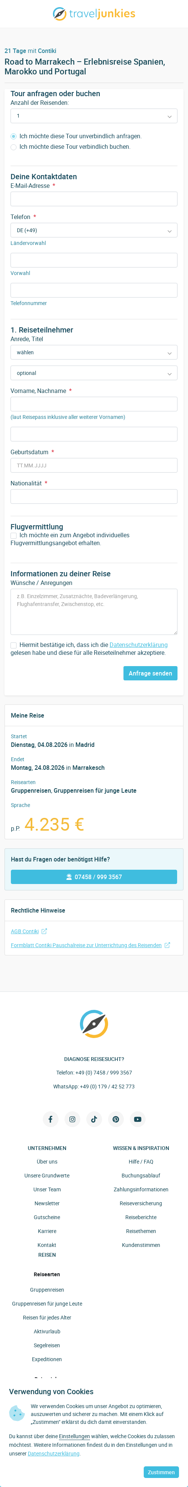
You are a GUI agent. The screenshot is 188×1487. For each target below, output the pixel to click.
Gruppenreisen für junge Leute (95, 790)
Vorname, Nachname (41, 391)
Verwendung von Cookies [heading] (51, 1391)
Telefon (23, 217)
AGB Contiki (29, 931)
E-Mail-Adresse (33, 185)
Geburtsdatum (32, 452)
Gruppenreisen (31, 790)
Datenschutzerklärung (139, 645)
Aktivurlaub (47, 1331)
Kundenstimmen (141, 1244)
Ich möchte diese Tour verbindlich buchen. (71, 147)
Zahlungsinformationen (141, 1189)
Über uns (47, 1161)
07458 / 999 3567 (94, 877)
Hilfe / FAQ (141, 1161)
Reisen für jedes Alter (47, 1317)
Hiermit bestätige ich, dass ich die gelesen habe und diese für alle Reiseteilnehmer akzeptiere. (89, 649)
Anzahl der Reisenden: (40, 102)
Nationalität (29, 483)
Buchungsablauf (141, 1175)
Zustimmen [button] (161, 1472)
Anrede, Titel (27, 339)
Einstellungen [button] (74, 1436)
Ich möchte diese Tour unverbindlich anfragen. (76, 136)
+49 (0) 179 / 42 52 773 (107, 1086)
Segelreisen (47, 1345)
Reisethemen (141, 1231)
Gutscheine (47, 1217)
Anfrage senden (150, 673)
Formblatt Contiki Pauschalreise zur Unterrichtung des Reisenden (90, 945)
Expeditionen (47, 1359)
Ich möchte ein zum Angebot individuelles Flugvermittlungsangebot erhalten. (70, 539)
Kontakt (47, 1244)
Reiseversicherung (141, 1203)
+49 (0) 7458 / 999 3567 (103, 1072)
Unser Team (47, 1189)
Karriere (47, 1231)
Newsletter (47, 1203)
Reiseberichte (140, 1217)
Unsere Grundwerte (46, 1175)
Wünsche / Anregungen (41, 583)
